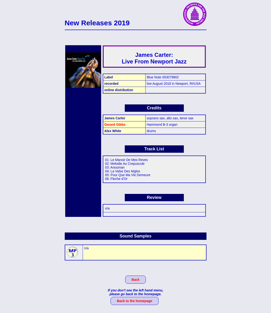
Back (135, 280)
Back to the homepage (134, 301)
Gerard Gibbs (114, 124)
